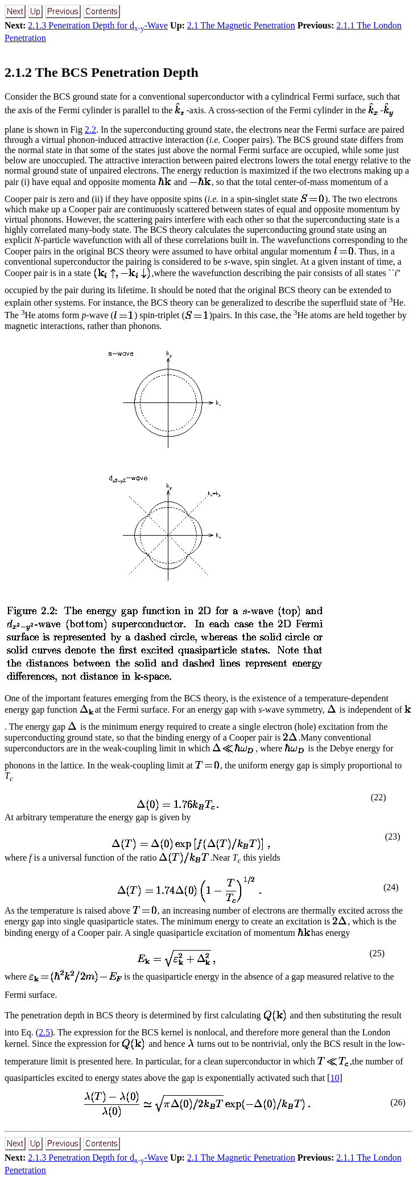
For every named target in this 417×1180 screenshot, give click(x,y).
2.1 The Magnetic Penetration (241, 25)
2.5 (44, 1032)
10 (334, 1078)
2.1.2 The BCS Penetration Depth (102, 72)
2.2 (90, 129)
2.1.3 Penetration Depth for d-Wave (98, 25)
